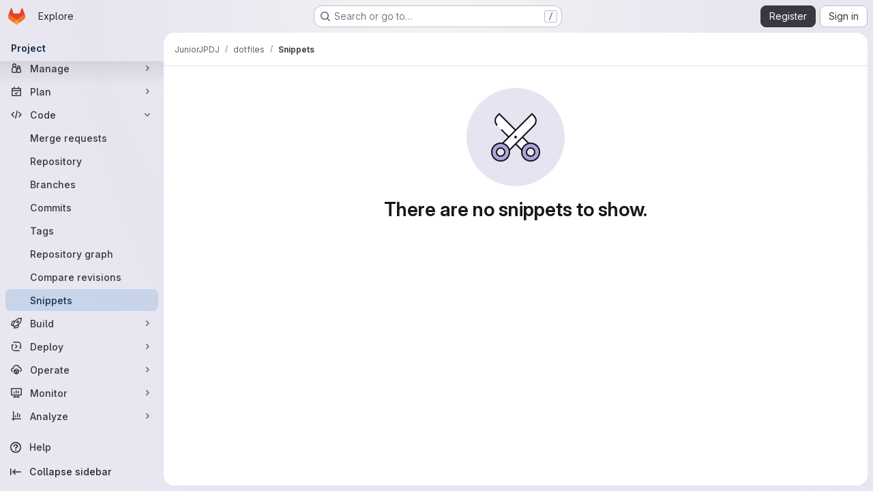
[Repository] (81, 161)
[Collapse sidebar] (81, 472)
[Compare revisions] (81, 277)
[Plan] (81, 91)
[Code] (81, 114)
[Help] (81, 447)
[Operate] (81, 370)
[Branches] (81, 184)
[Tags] (81, 230)
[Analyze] (81, 416)
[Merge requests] (81, 138)
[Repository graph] (81, 254)
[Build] (81, 323)
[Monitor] (81, 393)
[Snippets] (81, 300)
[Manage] (81, 68)
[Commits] (81, 207)
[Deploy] (81, 346)
